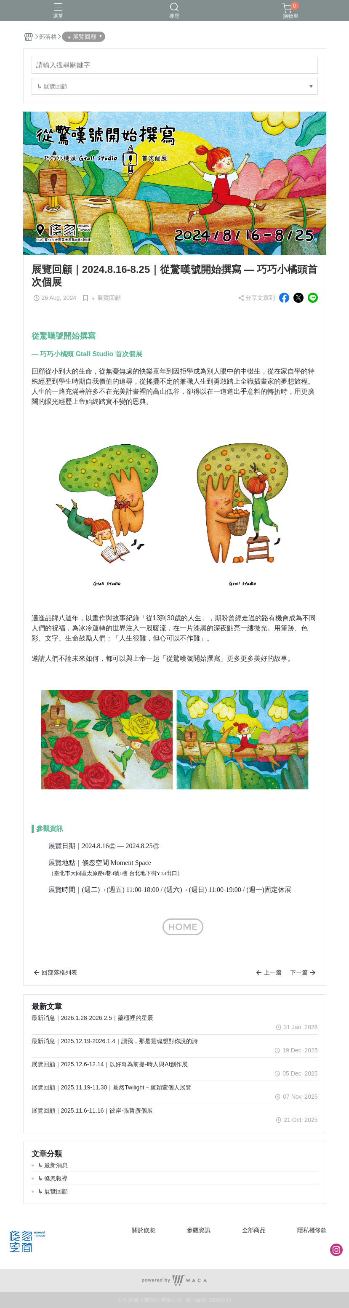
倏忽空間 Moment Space (116, 862)
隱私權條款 (312, 1230)
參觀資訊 (198, 1230)
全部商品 (254, 1230)
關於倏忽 (143, 1230)
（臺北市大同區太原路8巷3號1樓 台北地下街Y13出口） (115, 873)
